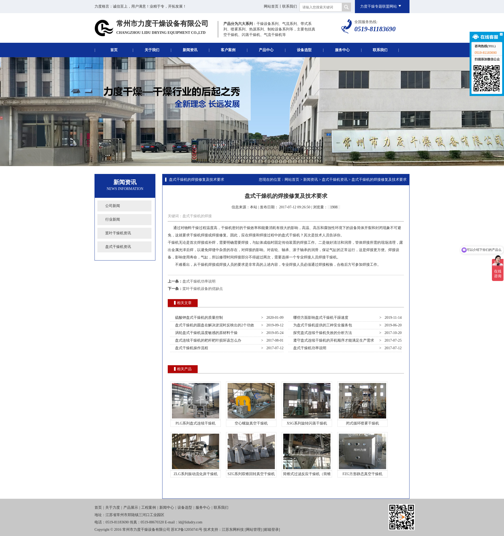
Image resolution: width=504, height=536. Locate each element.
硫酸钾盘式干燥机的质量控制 (198, 318)
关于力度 (112, 508)
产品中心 (266, 50)
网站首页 (271, 6)
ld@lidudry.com (190, 522)
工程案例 (148, 508)
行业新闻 (112, 219)
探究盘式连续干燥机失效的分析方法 (321, 333)
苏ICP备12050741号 (186, 530)
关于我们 (152, 50)
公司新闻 (112, 206)
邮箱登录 (271, 530)
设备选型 (304, 50)
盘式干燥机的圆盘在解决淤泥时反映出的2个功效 (213, 325)
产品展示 (130, 508)
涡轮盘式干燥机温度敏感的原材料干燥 (205, 333)
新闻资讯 (190, 50)
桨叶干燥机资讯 (118, 233)
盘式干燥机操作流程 (190, 348)
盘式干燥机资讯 (118, 247)
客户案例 (228, 50)
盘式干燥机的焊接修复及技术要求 (196, 180)
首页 (114, 50)
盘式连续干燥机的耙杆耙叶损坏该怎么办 (207, 340)
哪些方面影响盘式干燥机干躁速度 (319, 318)
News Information (125, 189)
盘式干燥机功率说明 (199, 281)
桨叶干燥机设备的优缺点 (202, 289)
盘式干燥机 (291, 235)
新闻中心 (166, 508)
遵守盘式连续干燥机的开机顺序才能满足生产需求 (332, 340)
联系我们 (289, 6)
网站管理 (253, 530)
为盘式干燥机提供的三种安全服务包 (321, 325)
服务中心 (342, 50)
